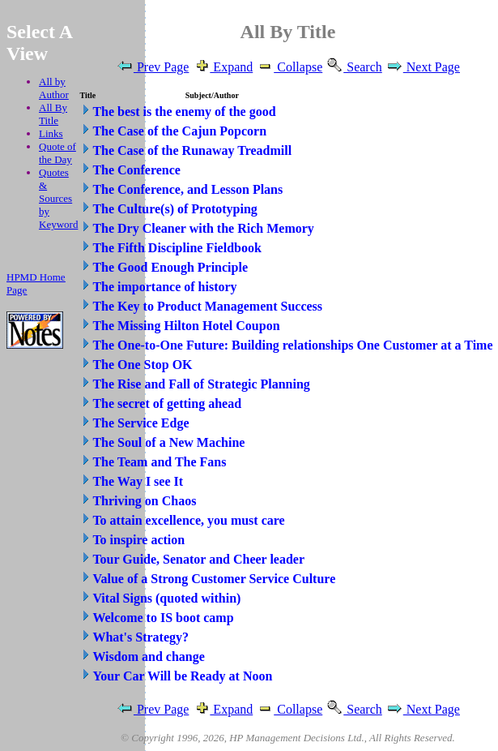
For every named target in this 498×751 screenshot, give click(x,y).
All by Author (54, 88)
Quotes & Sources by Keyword (58, 198)
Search (354, 67)
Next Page (422, 67)
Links (51, 133)
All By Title (53, 114)
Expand (222, 67)
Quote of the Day (57, 152)
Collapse (289, 67)
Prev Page (152, 67)
